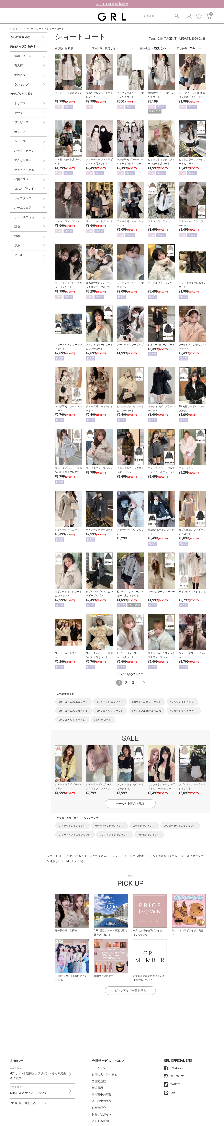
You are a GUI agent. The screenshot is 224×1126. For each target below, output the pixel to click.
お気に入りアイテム (104, 1074)
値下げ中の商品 (102, 1101)
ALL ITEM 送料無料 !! (112, 4)
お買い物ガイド (102, 1114)
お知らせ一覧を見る (23, 1103)
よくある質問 (100, 1121)
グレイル (15, 28)
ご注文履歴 (99, 1081)
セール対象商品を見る (130, 803)
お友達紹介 (99, 1107)
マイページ (99, 1067)
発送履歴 (97, 1087)
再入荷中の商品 (102, 1094)
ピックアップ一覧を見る (130, 990)
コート (40, 28)
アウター (28, 28)
